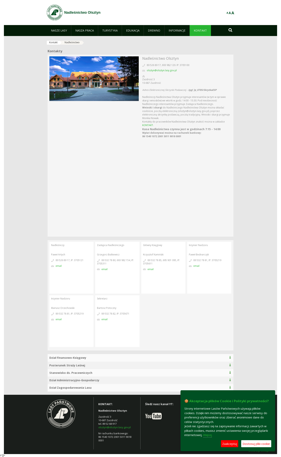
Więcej (207, 435)
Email (59, 266)
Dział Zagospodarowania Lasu (70, 387)
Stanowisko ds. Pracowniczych (70, 373)
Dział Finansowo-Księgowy (67, 358)
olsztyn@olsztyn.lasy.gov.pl (162, 70)
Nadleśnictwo (72, 42)
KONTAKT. (148, 125)
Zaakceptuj (229, 444)
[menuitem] (59, 30)
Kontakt (53, 42)
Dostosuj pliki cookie (256, 444)
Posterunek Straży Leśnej (67, 365)
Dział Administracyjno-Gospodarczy (74, 380)
